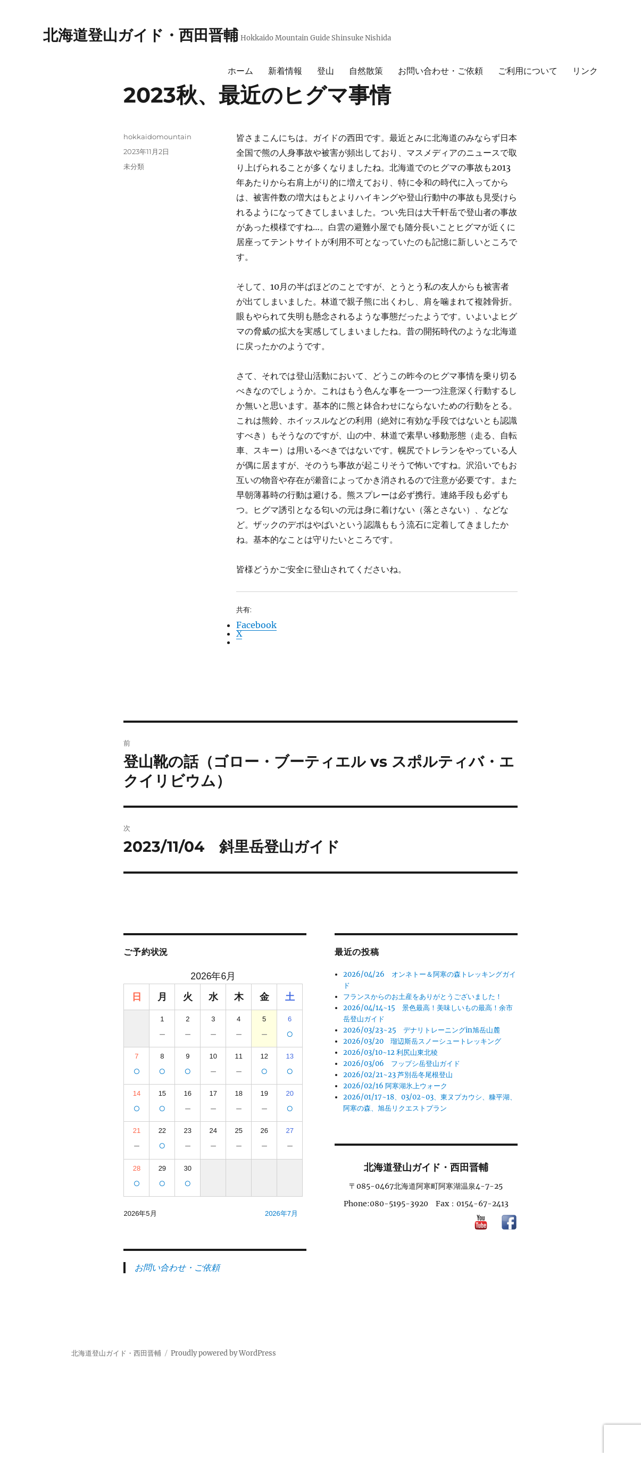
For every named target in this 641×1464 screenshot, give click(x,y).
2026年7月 (281, 1213)
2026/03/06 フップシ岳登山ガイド (401, 1063)
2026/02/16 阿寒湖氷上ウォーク (395, 1085)
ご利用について (527, 71)
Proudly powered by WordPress (223, 1353)
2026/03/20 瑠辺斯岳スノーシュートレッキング (422, 1041)
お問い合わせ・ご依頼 (440, 71)
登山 (325, 71)
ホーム (240, 71)
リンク (585, 71)
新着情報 (285, 71)
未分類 (133, 166)
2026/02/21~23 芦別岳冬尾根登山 (398, 1074)
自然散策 (366, 71)
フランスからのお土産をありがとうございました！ (422, 996)
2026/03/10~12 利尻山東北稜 (390, 1052)
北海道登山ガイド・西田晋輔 (140, 35)
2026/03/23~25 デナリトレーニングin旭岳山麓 (421, 1030)
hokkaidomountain (157, 136)
